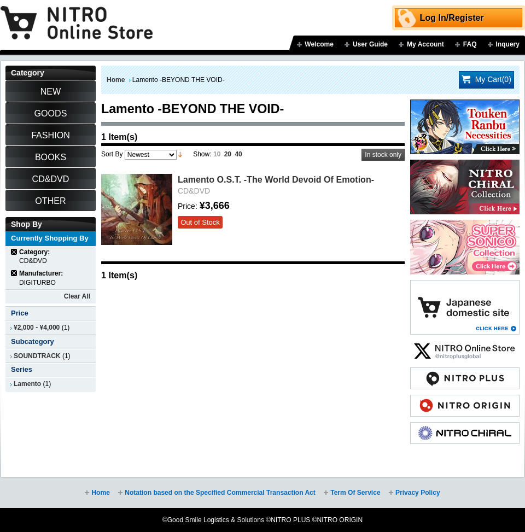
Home (116, 80)
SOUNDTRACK (37, 356)
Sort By (111, 154)
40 (238, 154)
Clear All (77, 296)
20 (227, 154)
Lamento (27, 384)
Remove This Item (14, 252)
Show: (202, 154)
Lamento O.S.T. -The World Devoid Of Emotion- (276, 179)
